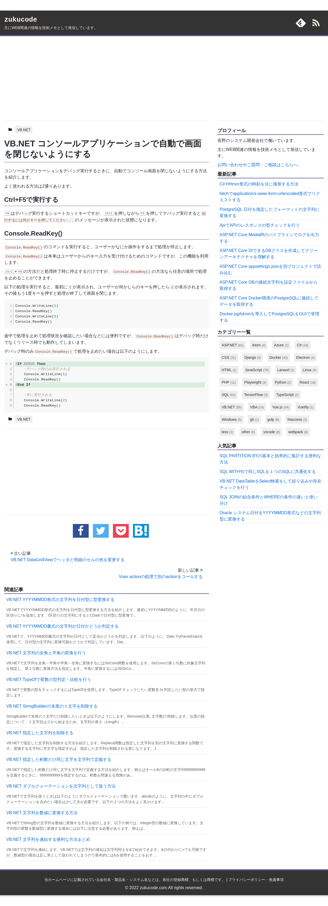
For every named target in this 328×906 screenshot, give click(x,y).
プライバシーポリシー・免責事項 (256, 880)
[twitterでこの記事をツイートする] (101, 531)
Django (252, 357)
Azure (281, 345)
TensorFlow (256, 395)
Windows (231, 419)
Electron (305, 357)
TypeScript (287, 395)
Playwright (255, 382)
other (248, 432)
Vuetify (306, 407)
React (308, 382)
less (227, 432)
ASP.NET (233, 345)
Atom (258, 345)
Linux (309, 370)
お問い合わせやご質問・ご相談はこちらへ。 (259, 165)
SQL (229, 395)
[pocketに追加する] (121, 531)
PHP (229, 382)
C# (302, 345)
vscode (271, 432)
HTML (229, 370)
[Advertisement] (106, 77)
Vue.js (280, 407)
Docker (278, 357)
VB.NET (24, 130)
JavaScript (257, 370)
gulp (273, 419)
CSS (229, 357)
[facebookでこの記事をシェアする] (81, 531)
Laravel (285, 370)
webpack (298, 432)
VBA (257, 407)
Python (283, 382)
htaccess (297, 419)
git (254, 419)
